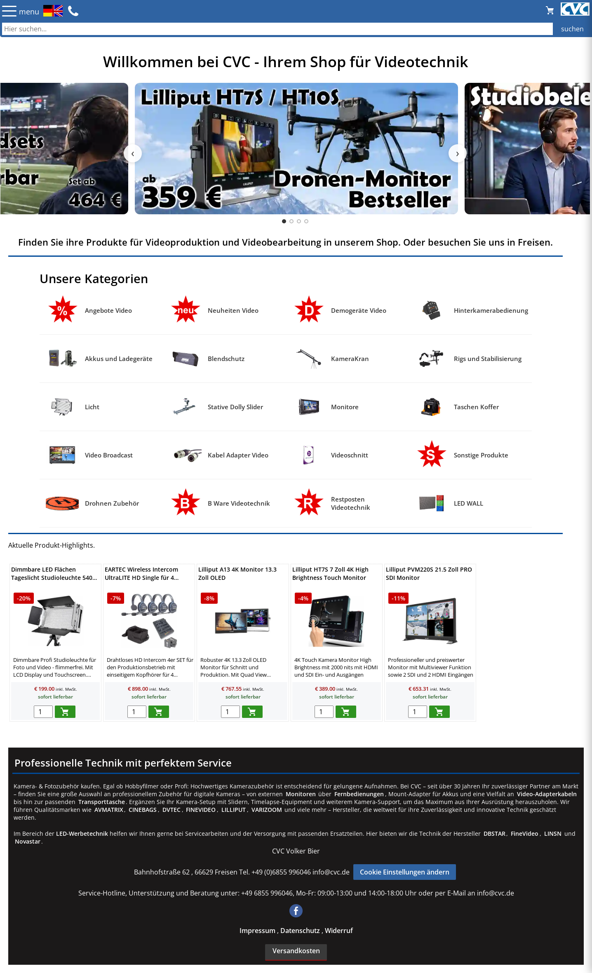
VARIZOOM (266, 810)
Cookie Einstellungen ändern (404, 872)
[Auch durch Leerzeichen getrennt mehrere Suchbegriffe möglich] (296, 29)
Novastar (27, 841)
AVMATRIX (108, 810)
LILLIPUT (233, 810)
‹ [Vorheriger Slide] (132, 153)
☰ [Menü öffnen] (9, 11)
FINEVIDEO (201, 810)
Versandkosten (296, 950)
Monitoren (301, 794)
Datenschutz (301, 930)
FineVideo (524, 833)
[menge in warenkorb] (43, 712)
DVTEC (171, 810)
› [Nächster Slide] (457, 153)
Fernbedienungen (359, 794)
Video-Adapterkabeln (547, 794)
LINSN (552, 833)
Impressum (258, 930)
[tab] (284, 221)
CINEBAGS (143, 810)
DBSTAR (494, 833)
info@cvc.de (331, 872)
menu (29, 11)
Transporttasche (101, 802)
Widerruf (339, 930)
